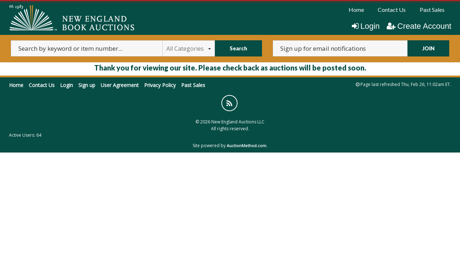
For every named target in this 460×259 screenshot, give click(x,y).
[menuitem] (356, 10)
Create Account (419, 26)
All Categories (188, 49)
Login (366, 26)
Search (238, 48)
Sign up (86, 85)
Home (356, 9)
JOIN (428, 48)
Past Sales (432, 9)
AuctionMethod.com (246, 145)
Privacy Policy (160, 85)
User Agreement (120, 85)
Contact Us (392, 9)
